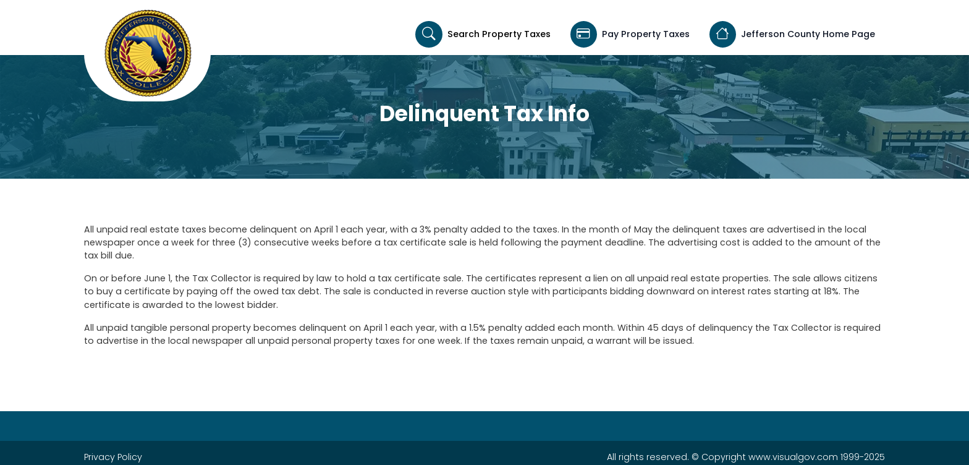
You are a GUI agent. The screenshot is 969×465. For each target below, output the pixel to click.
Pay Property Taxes (630, 34)
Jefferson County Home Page (792, 34)
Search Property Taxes (482, 34)
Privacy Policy (113, 457)
